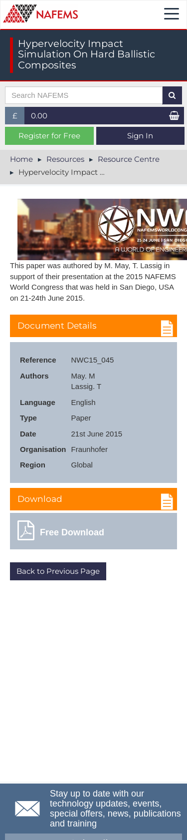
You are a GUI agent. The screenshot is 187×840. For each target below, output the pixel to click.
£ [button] (18, 117)
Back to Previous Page (58, 571)
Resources (65, 159)
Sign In (140, 135)
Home (21, 159)
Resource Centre (129, 159)
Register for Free (49, 135)
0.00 (39, 115)
